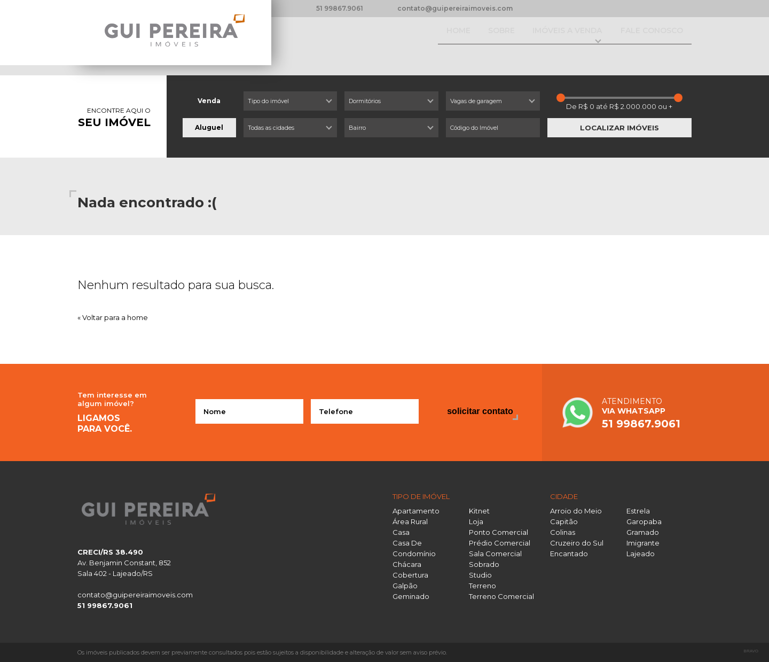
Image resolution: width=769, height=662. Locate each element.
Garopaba (644, 521)
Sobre (470, 41)
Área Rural (410, 521)
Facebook (543, 8)
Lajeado (640, 553)
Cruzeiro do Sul (576, 543)
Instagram (561, 8)
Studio (480, 575)
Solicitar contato (480, 411)
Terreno (482, 585)
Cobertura (410, 575)
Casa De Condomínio (414, 548)
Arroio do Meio (576, 511)
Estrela (638, 511)
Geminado (411, 596)
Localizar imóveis (619, 127)
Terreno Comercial (501, 596)
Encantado (569, 553)
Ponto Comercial (498, 532)
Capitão (564, 521)
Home (418, 41)
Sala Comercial (495, 553)
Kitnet (479, 511)
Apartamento (416, 511)
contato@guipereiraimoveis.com (455, 8)
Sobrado (484, 564)
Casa (401, 532)
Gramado (642, 532)
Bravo (751, 651)
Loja (476, 521)
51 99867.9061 (339, 8)
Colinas (562, 532)
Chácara (407, 564)
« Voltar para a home (112, 317)
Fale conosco (647, 41)
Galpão (405, 585)
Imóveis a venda (545, 41)
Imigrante (643, 543)
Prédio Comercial (499, 543)
